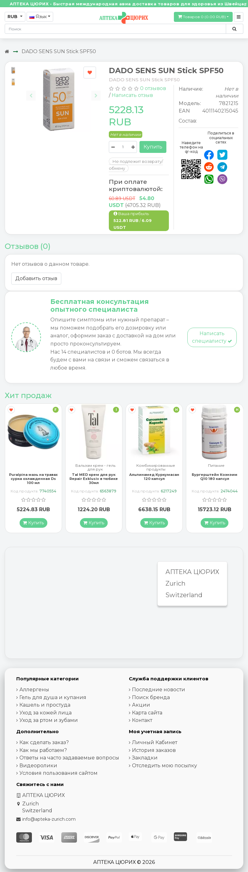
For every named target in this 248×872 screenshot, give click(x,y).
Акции (141, 705)
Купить (153, 147)
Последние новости (158, 690)
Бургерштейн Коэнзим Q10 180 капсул (214, 476)
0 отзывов (153, 88)
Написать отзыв (132, 95)
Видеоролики (38, 766)
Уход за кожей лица (45, 713)
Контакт (142, 720)
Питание (216, 466)
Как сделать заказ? (44, 742)
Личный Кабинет (154, 742)
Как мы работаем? (43, 750)
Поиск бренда (151, 697)
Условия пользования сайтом (58, 773)
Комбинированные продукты (155, 467)
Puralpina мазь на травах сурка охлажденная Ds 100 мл (33, 478)
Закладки (145, 758)
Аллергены (34, 690)
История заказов (154, 750)
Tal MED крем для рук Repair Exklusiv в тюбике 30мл (93, 478)
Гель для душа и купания (52, 697)
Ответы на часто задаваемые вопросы (69, 758)
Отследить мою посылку (164, 766)
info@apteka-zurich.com (49, 819)
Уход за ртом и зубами (48, 720)
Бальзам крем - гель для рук (95, 467)
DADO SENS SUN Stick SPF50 (59, 51)
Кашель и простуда (44, 705)
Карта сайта (147, 713)
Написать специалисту (212, 337)
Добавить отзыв (36, 278)
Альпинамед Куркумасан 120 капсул (154, 476)
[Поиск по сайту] (234, 29)
